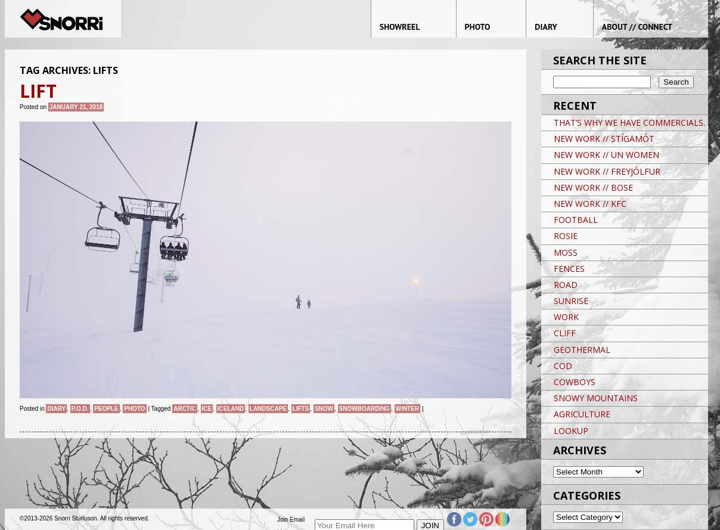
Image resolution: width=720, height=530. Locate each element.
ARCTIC (184, 408)
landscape (268, 408)
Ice (207, 408)
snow (324, 408)
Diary (56, 408)
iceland (231, 408)
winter (407, 408)
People (106, 408)
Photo (134, 408)
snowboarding (364, 408)
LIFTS (301, 408)
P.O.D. (80, 408)
